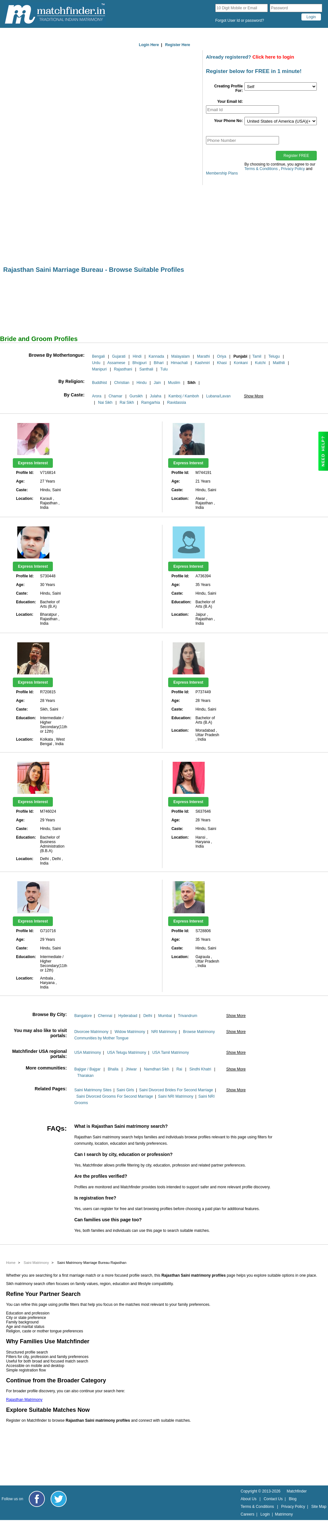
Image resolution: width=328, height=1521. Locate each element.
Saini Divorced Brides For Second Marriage (176, 1090)
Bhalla (113, 1069)
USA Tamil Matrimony (170, 1052)
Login (265, 1514)
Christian (121, 382)
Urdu (96, 363)
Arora (96, 396)
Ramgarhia (150, 402)
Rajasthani (123, 369)
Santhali (146, 369)
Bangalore (83, 1015)
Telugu (274, 356)
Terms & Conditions (261, 169)
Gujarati (119, 356)
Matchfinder (297, 1491)
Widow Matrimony (130, 1031)
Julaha (155, 396)
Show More (253, 396)
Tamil (256, 356)
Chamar (115, 396)
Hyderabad (128, 1015)
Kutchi (260, 363)
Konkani (241, 363)
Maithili (279, 363)
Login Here (149, 45)
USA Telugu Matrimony (126, 1052)
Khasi (222, 363)
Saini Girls (125, 1090)
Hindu (141, 382)
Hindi (137, 356)
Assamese (116, 363)
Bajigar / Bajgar (87, 1069)
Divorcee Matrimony (91, 1031)
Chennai (105, 1015)
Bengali (98, 356)
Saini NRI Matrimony (175, 1096)
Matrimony (284, 1514)
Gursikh (136, 396)
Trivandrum (187, 1015)
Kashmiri (202, 363)
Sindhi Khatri (200, 1069)
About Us (248, 1499)
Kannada (156, 356)
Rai (179, 1069)
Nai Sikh (105, 402)
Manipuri (99, 369)
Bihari (159, 363)
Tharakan (85, 1075)
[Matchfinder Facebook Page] (37, 1499)
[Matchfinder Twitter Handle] (59, 1499)
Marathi (203, 356)
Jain (157, 382)
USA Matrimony (87, 1052)
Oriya (221, 356)
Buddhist (99, 382)
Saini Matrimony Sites (92, 1090)
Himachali (179, 363)
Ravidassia (176, 402)
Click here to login (273, 57)
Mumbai (165, 1015)
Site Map (318, 1506)
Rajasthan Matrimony (24, 1399)
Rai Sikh (127, 402)
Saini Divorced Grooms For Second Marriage (114, 1096)
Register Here (177, 45)
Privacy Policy (293, 169)
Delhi (147, 1015)
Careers (247, 1514)
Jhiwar (131, 1069)
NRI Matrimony (164, 1031)
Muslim (174, 382)
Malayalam (180, 356)
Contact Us (273, 1499)
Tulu (164, 369)
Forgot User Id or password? (239, 20)
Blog (293, 1499)
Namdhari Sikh (156, 1069)
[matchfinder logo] (55, 14)
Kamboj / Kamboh (183, 396)
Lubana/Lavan (218, 396)
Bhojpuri (140, 363)
